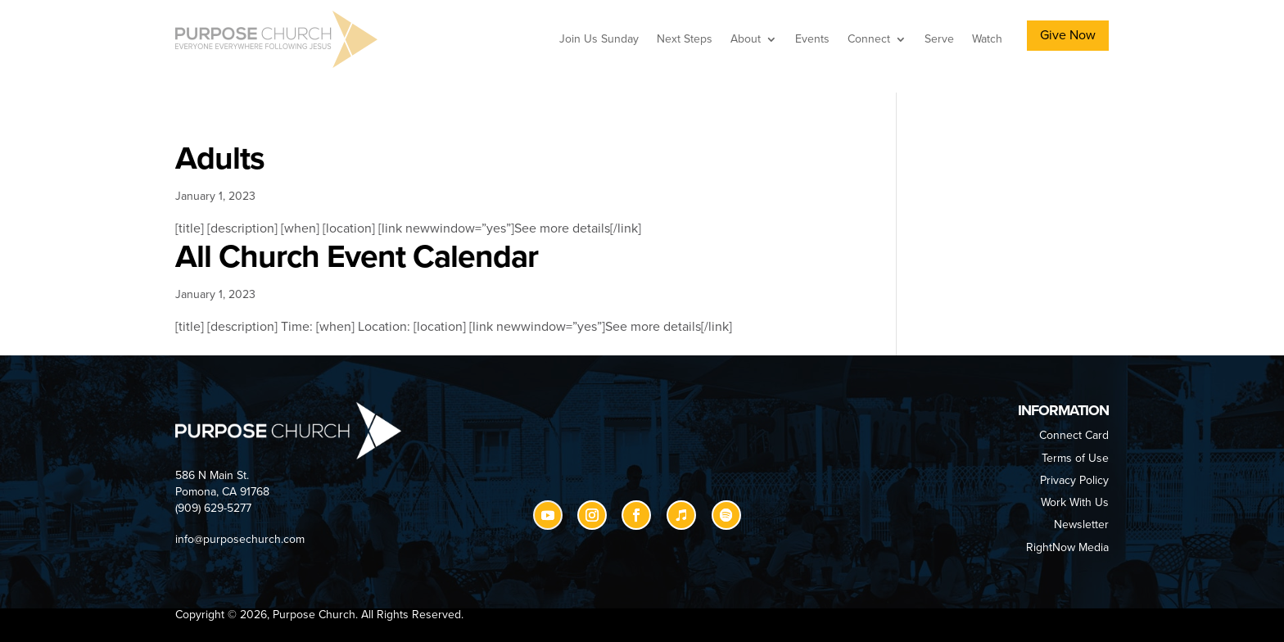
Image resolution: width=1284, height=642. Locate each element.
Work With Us (1075, 502)
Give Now (1068, 35)
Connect (869, 39)
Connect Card (1074, 435)
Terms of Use (1075, 458)
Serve (939, 39)
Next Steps (684, 39)
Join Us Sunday (599, 39)
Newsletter (1081, 524)
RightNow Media (1067, 547)
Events (812, 39)
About (745, 39)
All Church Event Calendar (356, 256)
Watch (987, 39)
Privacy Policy (1074, 480)
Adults (219, 158)
